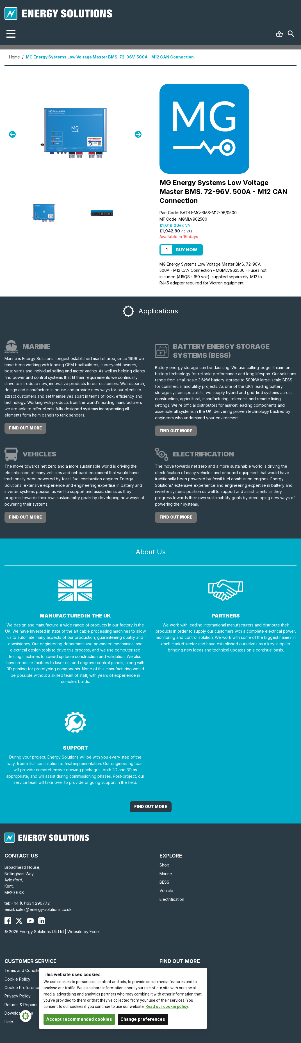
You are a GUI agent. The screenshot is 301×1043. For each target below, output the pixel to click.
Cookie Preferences (23, 987)
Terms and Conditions (24, 970)
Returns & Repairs (20, 1004)
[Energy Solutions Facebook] (7, 920)
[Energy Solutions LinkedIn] (41, 920)
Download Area (18, 1013)
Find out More (150, 806)
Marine (165, 873)
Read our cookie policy (166, 1006)
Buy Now (186, 249)
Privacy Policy (17, 996)
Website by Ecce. (83, 931)
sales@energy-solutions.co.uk (44, 909)
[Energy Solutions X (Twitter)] (19, 920)
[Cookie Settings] (25, 1016)
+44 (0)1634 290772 (30, 903)
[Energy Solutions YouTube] (30, 920)
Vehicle (166, 890)
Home (14, 57)
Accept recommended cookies (79, 1019)
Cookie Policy (17, 979)
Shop (164, 865)
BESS (164, 882)
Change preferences (142, 1019)
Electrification (171, 899)
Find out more (25, 428)
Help (8, 1021)
